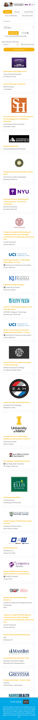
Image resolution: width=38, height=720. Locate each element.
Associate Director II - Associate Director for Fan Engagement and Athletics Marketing (18, 118)
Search (7, 12)
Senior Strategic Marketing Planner (16, 402)
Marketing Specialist (11, 146)
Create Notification (27, 44)
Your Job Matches (11, 16)
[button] (25, 33)
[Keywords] (19, 21)
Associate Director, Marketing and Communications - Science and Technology (15, 201)
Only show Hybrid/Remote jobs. (16, 36)
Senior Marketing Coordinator (14, 84)
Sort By (5, 44)
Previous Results (19, 50)
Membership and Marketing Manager (16, 635)
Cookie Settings (15, 702)
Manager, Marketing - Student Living (16, 680)
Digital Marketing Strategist (13, 285)
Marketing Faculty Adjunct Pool (14, 71)
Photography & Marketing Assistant (16, 461)
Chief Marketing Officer (12, 497)
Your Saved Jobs (27, 16)
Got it (26, 702)
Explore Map (28, 12)
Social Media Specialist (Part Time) (16, 658)
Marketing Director (10, 548)
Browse (17, 12)
